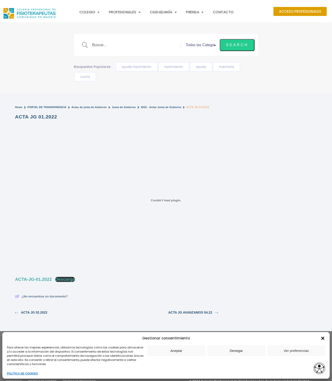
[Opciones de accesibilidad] (319, 369)
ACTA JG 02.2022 (31, 312)
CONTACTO (223, 12)
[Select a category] (200, 45)
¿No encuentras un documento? (41, 296)
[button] (322, 338)
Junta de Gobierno (124, 107)
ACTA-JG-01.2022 (33, 279)
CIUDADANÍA (163, 12)
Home (18, 107)
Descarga (65, 279)
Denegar (236, 351)
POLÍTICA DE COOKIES (22, 373)
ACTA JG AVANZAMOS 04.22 (193, 312)
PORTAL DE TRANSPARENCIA (46, 107)
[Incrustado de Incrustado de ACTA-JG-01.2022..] (166, 200)
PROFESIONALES (125, 12)
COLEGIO (89, 12)
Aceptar (176, 351)
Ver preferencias (296, 351)
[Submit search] (237, 45)
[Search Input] (135, 45)
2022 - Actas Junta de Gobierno (161, 107)
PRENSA (195, 12)
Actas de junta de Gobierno (89, 107)
